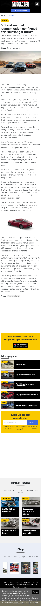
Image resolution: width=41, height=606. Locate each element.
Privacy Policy (9, 585)
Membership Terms (23, 585)
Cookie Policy (18, 603)
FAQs (5, 582)
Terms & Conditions (30, 582)
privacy (33, 426)
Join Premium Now (20, 11)
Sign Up (32, 423)
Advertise (19, 582)
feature (4, 20)
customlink (6, 498)
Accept (35, 592)
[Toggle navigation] (3, 3)
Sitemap (24, 587)
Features (11, 15)
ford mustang (13, 296)
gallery (4, 402)
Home (3, 15)
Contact (11, 582)
